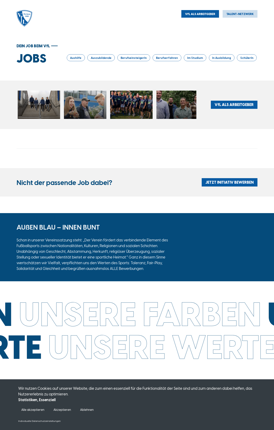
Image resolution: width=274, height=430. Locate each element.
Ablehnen (87, 409)
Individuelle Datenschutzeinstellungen (39, 420)
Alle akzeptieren (32, 409)
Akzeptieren (62, 409)
